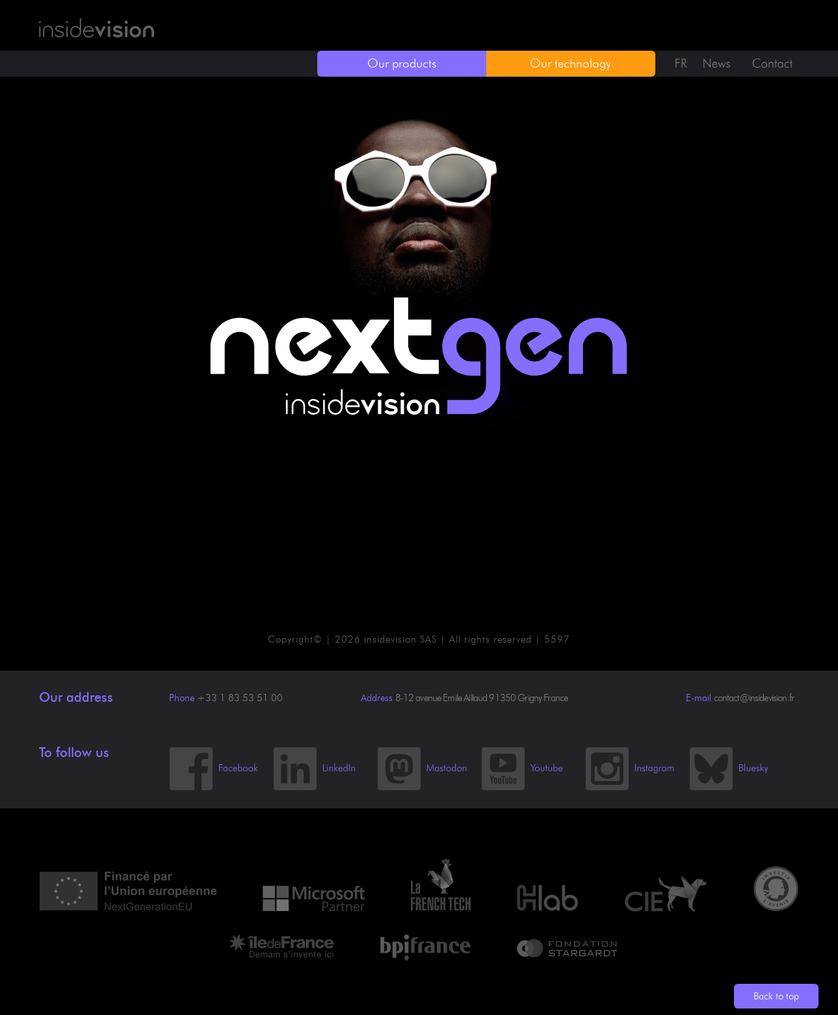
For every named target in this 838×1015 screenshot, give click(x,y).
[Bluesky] (741, 787)
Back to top (776, 996)
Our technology (570, 63)
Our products (401, 63)
